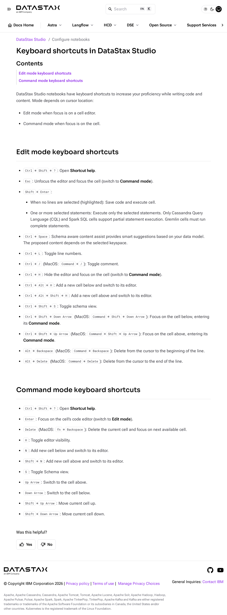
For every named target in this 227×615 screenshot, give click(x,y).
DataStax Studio (31, 39)
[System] (219, 9)
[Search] (131, 9)
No (46, 544)
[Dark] (212, 9)
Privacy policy (77, 584)
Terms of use (103, 584)
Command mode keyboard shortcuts (51, 81)
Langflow (83, 25)
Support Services (204, 25)
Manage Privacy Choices (139, 584)
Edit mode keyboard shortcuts (45, 73)
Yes (26, 544)
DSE (133, 25)
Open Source (163, 25)
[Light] (205, 9)
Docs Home (20, 25)
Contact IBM (212, 582)
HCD (110, 25)
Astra (55, 25)
